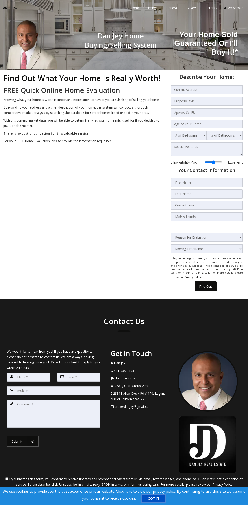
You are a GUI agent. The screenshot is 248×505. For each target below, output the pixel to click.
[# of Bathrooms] (225, 134)
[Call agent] (14, 9)
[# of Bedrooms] (189, 134)
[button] (206, 283)
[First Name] (207, 181)
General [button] (173, 9)
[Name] (28, 374)
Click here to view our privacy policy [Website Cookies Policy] (145, 491)
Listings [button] (153, 9)
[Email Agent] (7, 9)
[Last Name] (207, 192)
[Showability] (213, 161)
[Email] (78, 374)
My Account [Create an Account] (234, 9)
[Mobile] (53, 387)
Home (135, 9)
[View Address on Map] (141, 393)
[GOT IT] (153, 498)
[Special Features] (207, 148)
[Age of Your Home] (207, 123)
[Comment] (53, 409)
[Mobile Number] (207, 215)
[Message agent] (141, 375)
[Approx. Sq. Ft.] (207, 112)
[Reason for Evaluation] (207, 235)
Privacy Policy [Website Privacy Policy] (193, 274)
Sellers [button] (211, 9)
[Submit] (23, 437)
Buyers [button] (193, 9)
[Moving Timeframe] (207, 247)
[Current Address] (207, 89)
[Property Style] (207, 100)
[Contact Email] (207, 203)
